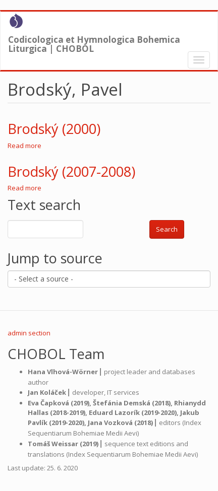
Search (167, 229)
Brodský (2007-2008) (71, 171)
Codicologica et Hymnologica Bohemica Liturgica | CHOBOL (94, 42)
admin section (29, 332)
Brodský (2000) (54, 128)
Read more (24, 145)
